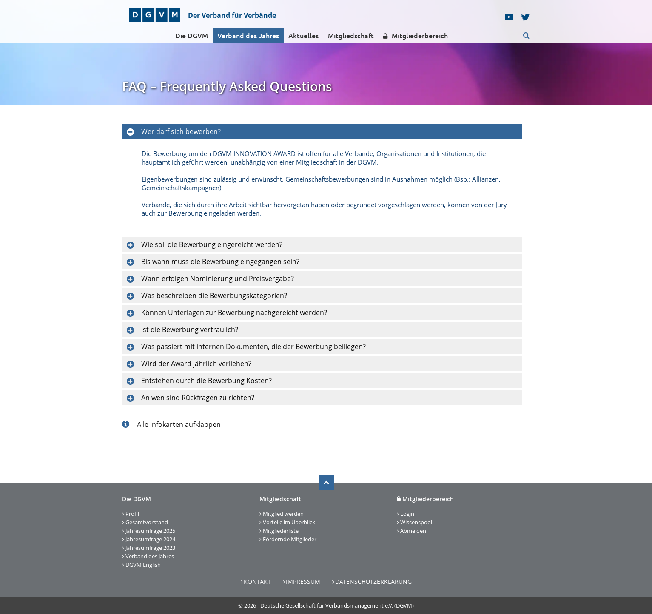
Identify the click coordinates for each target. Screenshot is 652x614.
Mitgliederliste (281, 530)
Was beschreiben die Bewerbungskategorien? (214, 295)
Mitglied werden (283, 513)
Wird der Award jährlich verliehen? (196, 363)
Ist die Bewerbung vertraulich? (189, 329)
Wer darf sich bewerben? (181, 131)
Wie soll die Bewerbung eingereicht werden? (211, 244)
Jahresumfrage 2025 (150, 530)
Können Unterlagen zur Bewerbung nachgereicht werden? (234, 312)
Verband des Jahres (248, 36)
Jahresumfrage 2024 (150, 539)
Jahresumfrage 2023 (150, 547)
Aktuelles (303, 36)
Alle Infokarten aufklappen (171, 424)
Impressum (303, 581)
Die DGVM (191, 36)
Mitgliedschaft (351, 36)
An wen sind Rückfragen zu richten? (197, 397)
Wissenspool (416, 522)
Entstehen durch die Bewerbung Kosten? (206, 380)
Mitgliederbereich (415, 36)
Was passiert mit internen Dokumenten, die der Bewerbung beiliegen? (253, 346)
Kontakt (257, 581)
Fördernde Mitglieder (289, 539)
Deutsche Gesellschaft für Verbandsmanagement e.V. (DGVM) (337, 605)
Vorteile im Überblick (289, 522)
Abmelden (413, 530)
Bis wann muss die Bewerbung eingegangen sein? (220, 261)
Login (407, 513)
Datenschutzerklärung (373, 581)
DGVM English (143, 565)
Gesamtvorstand (146, 522)
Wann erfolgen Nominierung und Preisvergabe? (217, 278)
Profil (132, 513)
